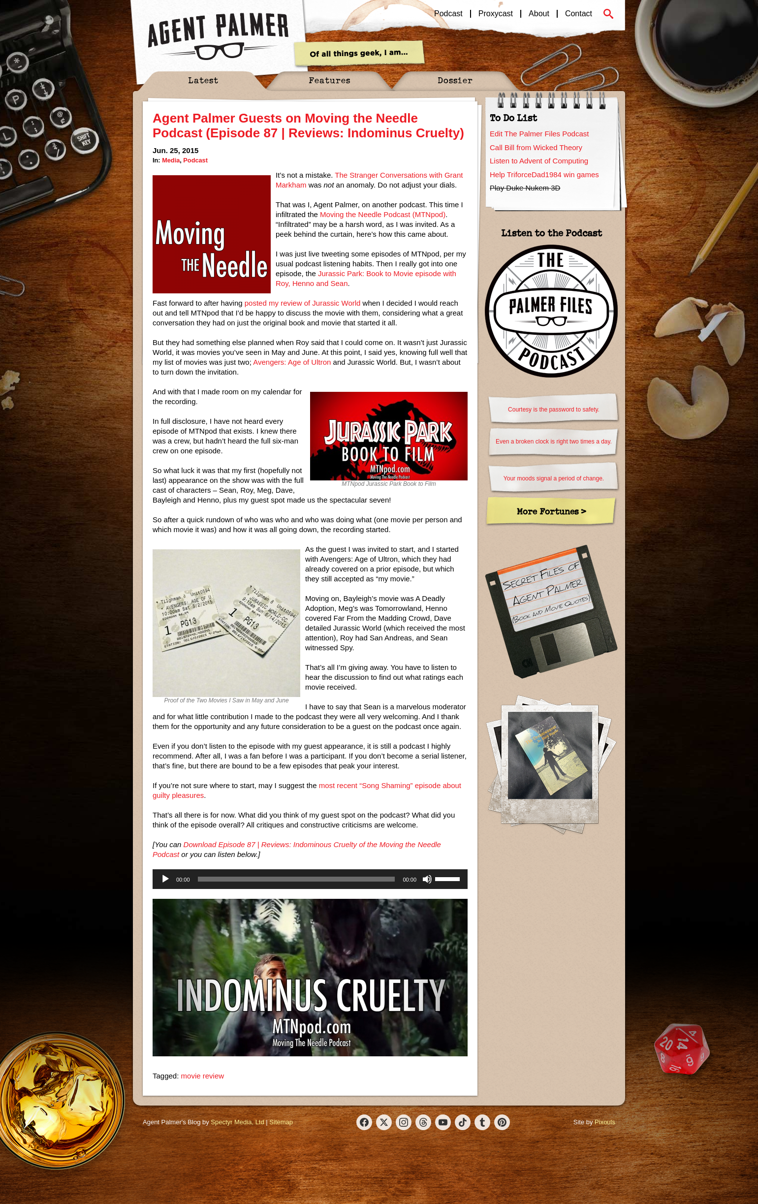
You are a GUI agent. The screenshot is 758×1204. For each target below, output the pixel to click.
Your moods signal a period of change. (554, 478)
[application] (310, 879)
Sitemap (281, 1122)
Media (171, 160)
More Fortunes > (551, 511)
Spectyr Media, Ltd (237, 1122)
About (539, 14)
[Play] (165, 879)
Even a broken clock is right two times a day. (554, 441)
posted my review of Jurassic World (303, 303)
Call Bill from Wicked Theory (536, 147)
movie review (202, 1076)
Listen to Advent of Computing (539, 161)
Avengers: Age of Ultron (292, 362)
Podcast (448, 14)
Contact (578, 14)
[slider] (296, 879)
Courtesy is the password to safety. (554, 409)
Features (329, 80)
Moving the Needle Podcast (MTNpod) (382, 214)
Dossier (455, 80)
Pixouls (605, 1122)
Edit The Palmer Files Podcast (539, 133)
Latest (203, 80)
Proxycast (495, 14)
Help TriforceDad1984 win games (544, 174)
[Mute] (427, 879)
